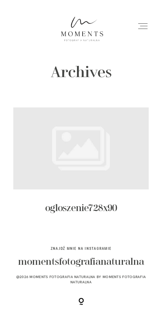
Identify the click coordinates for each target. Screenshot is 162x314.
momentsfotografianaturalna (81, 262)
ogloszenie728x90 (80, 166)
